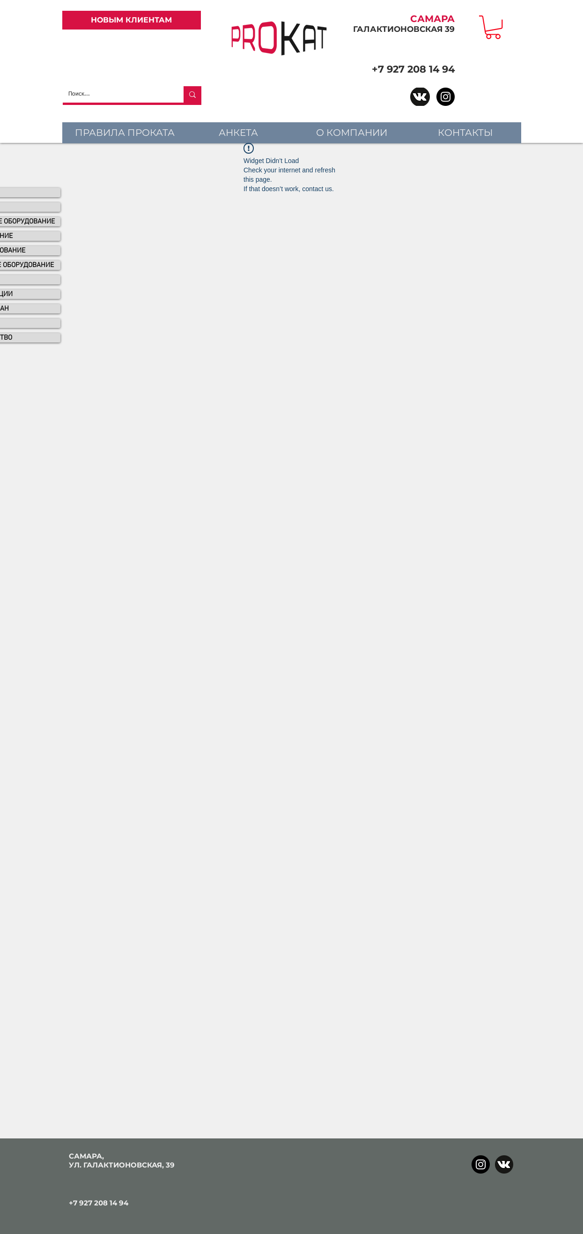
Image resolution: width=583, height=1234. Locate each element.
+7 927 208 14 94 (413, 69)
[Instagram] (445, 97)
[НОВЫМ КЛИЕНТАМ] (131, 20)
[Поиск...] (116, 94)
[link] (493, 27)
